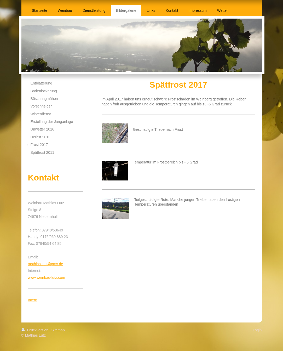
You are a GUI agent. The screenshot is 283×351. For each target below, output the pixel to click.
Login (257, 330)
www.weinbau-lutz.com (46, 277)
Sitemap (58, 330)
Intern (32, 300)
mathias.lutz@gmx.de (45, 264)
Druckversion (35, 330)
